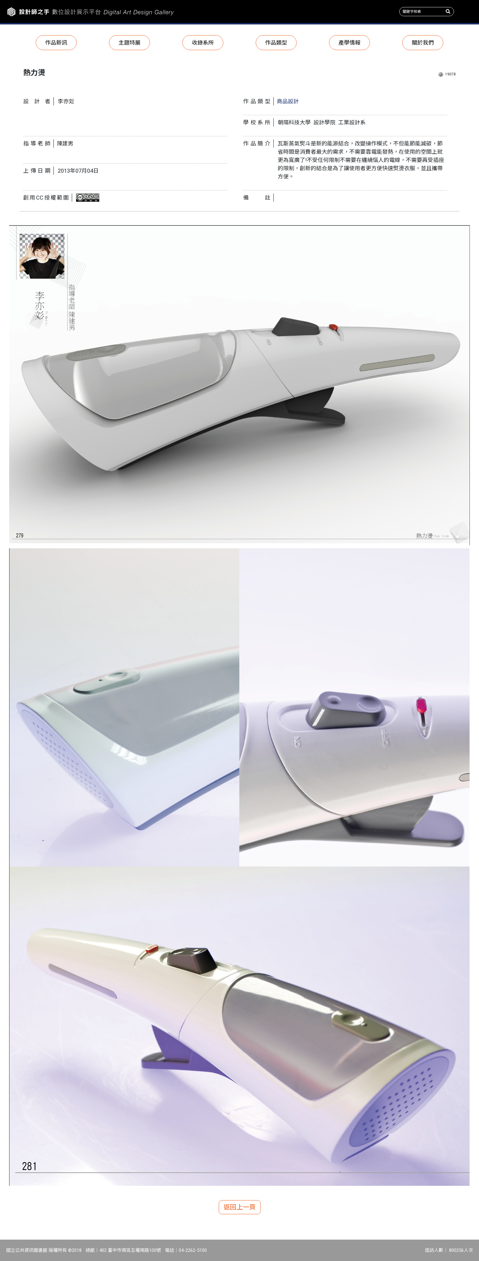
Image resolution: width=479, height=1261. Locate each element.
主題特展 (130, 42)
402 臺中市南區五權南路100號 (130, 1250)
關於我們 (423, 42)
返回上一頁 (240, 1207)
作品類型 (276, 42)
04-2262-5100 (193, 1250)
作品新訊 (56, 42)
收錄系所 (203, 42)
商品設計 (288, 101)
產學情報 (349, 42)
